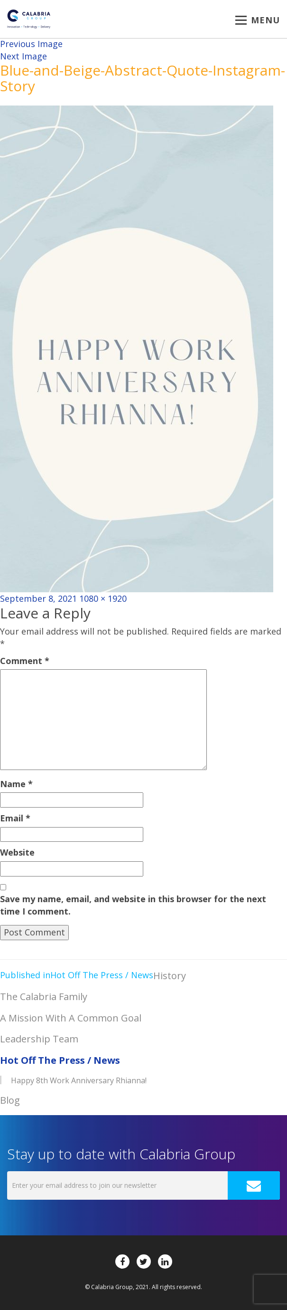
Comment (24, 660)
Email (15, 818)
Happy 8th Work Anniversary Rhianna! (79, 1080)
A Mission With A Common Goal (70, 1017)
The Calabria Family (43, 996)
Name (16, 784)
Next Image (23, 56)
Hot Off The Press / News (60, 1060)
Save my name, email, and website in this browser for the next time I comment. (133, 905)
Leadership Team (39, 1038)
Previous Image (31, 43)
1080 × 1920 (103, 598)
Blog (10, 1100)
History (169, 975)
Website (17, 852)
